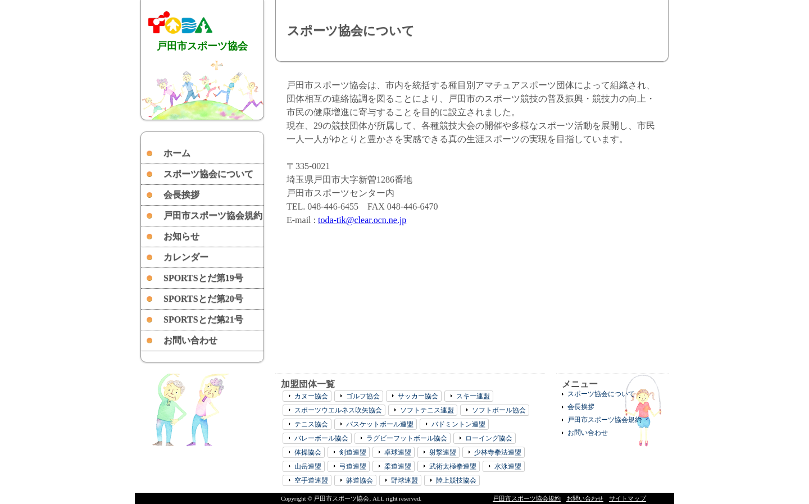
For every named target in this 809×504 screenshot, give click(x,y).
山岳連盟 (307, 466)
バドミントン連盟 (458, 424)
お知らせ (181, 236)
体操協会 (307, 452)
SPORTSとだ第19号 (203, 278)
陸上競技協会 (456, 480)
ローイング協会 (488, 438)
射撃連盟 (442, 452)
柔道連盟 (397, 466)
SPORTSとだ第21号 (203, 319)
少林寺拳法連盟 (497, 452)
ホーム (176, 153)
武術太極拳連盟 (452, 466)
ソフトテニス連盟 (427, 410)
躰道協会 (359, 480)
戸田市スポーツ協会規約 (212, 215)
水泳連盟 (507, 466)
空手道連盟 (311, 480)
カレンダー (185, 257)
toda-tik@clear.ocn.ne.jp (362, 220)
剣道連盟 (352, 452)
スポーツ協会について (208, 174)
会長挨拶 (181, 194)
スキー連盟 (473, 396)
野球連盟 (404, 480)
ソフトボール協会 (499, 410)
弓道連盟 (352, 466)
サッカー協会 (418, 396)
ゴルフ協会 (363, 396)
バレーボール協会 (321, 438)
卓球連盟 (397, 452)
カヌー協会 (311, 396)
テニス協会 (311, 424)
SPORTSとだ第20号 (203, 298)
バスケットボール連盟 (379, 424)
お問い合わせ (190, 340)
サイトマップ (627, 498)
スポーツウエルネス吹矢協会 (338, 410)
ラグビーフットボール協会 (406, 438)
